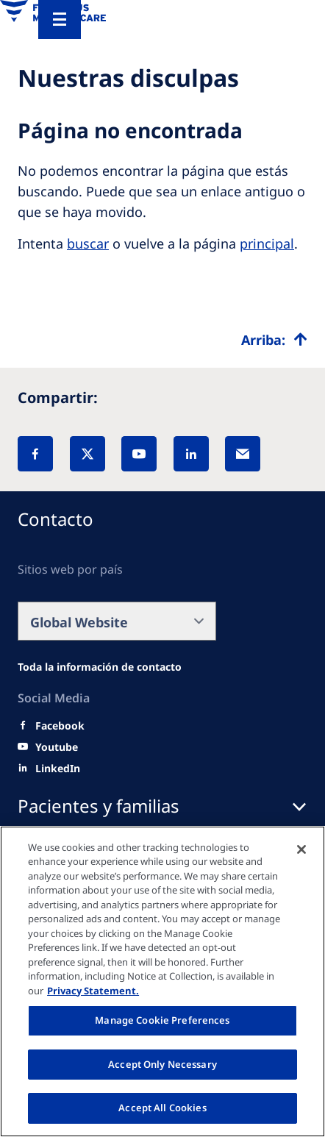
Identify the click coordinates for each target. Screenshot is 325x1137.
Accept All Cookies (162, 1107)
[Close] (301, 849)
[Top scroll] (274, 339)
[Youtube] (56, 747)
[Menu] (59, 19)
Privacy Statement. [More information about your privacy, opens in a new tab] (93, 990)
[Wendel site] (100, 667)
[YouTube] (139, 453)
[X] (87, 453)
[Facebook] (35, 453)
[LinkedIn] (191, 453)
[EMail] (242, 453)
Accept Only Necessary (162, 1064)
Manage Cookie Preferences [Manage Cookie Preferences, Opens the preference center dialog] (162, 1020)
